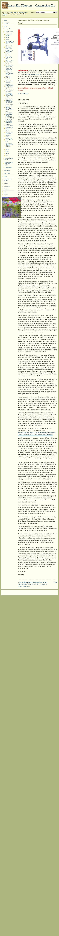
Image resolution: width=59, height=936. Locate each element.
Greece (5, 13)
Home (10, 12)
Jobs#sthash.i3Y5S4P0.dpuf (43, 435)
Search (33, 12)
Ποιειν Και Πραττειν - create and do (30, 5)
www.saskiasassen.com (33, 74)
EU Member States (22, 12)
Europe (15, 12)
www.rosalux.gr (23, 93)
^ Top (55, 582)
